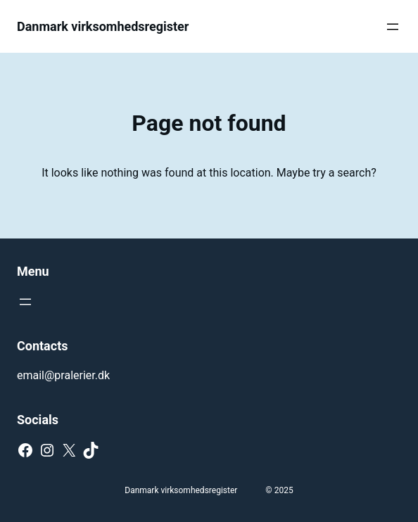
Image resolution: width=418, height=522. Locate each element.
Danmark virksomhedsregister (103, 26)
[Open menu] (392, 26)
